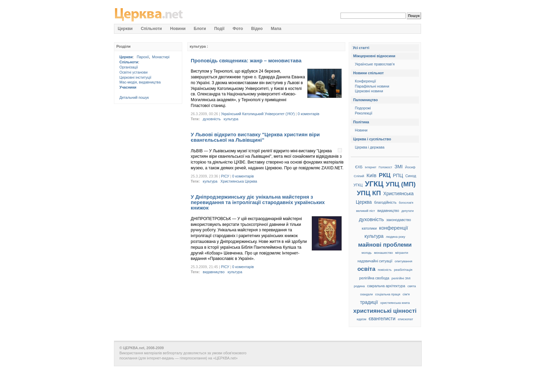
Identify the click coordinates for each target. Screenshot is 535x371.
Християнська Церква (238, 181)
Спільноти (128, 62)
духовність (211, 119)
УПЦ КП (369, 193)
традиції (369, 302)
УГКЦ (374, 184)
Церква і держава (370, 147)
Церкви (126, 57)
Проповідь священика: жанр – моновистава (246, 60)
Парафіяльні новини (372, 86)
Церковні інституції (135, 77)
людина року (395, 236)
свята (411, 286)
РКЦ (384, 175)
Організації (128, 67)
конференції (393, 228)
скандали (366, 294)
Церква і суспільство (372, 139)
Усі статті (361, 48)
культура (231, 119)
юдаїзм (361, 319)
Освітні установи (133, 72)
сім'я (406, 294)
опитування (403, 261)
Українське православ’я (375, 64)
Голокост (385, 167)
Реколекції (363, 113)
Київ (371, 175)
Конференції (365, 81)
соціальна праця (387, 294)
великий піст (365, 211)
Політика (361, 122)
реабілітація (403, 270)
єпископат (405, 319)
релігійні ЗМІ (401, 278)
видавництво (214, 272)
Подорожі (363, 108)
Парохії (143, 57)
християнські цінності (384, 311)
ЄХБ (359, 167)
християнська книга (395, 303)
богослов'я (406, 202)
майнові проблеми (384, 245)
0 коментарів (308, 114)
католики (369, 228)
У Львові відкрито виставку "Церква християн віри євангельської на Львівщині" (255, 137)
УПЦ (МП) (401, 184)
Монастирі (161, 57)
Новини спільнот (368, 73)
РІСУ (225, 176)
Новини (361, 130)
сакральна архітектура (386, 286)
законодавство (398, 220)
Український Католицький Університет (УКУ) (258, 114)
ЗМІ (398, 166)
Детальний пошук (134, 97)
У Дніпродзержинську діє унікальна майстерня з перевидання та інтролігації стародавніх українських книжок (258, 202)
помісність (385, 270)
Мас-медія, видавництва (140, 82)
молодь (367, 252)
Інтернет (370, 167)
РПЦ (398, 175)
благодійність (385, 202)
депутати (408, 211)
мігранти (401, 252)
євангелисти (381, 318)
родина (359, 286)
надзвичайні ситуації (375, 261)
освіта (366, 269)
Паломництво (365, 100)
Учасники (127, 87)
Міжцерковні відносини (374, 56)
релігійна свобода (374, 278)
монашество (383, 252)
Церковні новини (369, 91)
